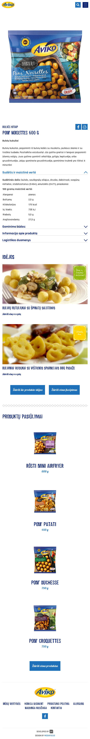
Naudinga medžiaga (36, 708)
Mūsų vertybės (11, 704)
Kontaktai (56, 708)
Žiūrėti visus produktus (45, 666)
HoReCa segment (33, 704)
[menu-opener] (85, 5)
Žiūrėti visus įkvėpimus (64, 390)
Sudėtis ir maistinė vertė (45, 172)
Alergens (78, 704)
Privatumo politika (58, 704)
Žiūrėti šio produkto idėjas (27, 390)
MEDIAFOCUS (49, 735)
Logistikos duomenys (45, 240)
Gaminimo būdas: (45, 227)
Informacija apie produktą (45, 233)
